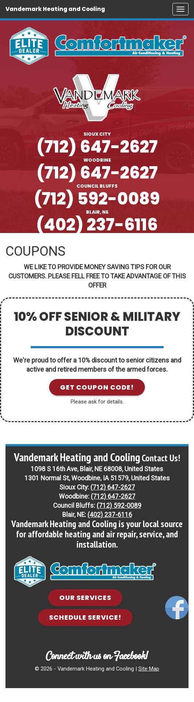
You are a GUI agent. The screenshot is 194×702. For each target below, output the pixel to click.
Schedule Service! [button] (85, 617)
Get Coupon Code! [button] (97, 387)
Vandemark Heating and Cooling (55, 9)
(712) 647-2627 (97, 146)
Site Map (148, 668)
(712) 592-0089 (97, 198)
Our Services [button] (85, 597)
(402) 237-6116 (97, 224)
